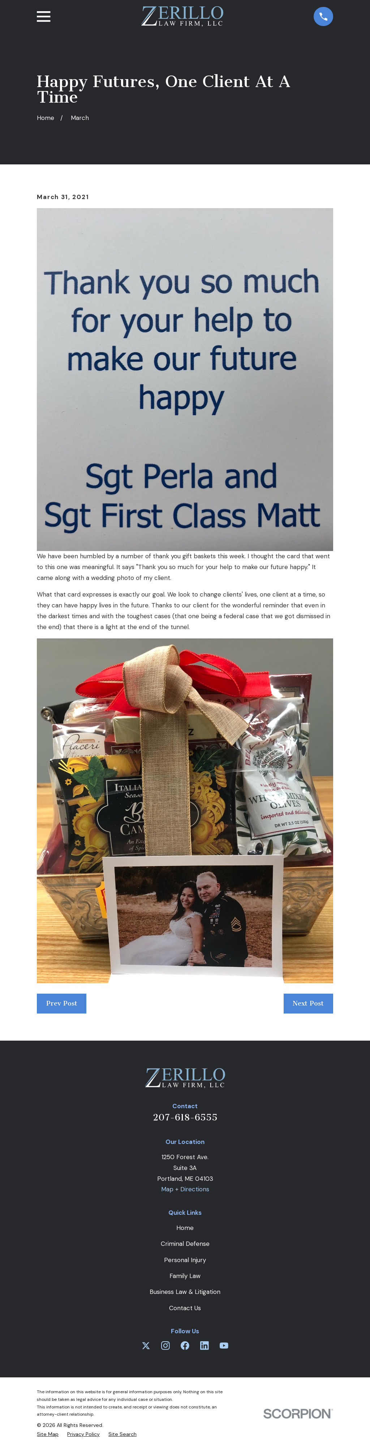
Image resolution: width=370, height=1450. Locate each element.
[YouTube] (224, 1345)
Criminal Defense (185, 1244)
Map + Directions (185, 1189)
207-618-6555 (185, 1117)
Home (185, 1228)
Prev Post (61, 1003)
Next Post (308, 1003)
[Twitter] (146, 1345)
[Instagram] (165, 1345)
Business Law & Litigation (185, 1292)
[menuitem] (48, 1434)
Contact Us (185, 1308)
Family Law (185, 1276)
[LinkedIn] (204, 1345)
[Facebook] (185, 1345)
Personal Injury (185, 1260)
